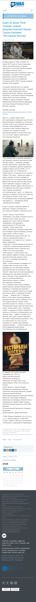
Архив (10, 456)
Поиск (18, 556)
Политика (5, 541)
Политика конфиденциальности (11, 531)
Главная (5, 456)
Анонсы (4, 550)
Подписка (11, 556)
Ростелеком (17, 440)
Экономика (13, 541)
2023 (15, 456)
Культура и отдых (8, 543)
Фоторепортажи (7, 548)
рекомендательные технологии (11, 529)
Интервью (22, 550)
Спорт (17, 543)
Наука (9, 545)
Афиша (4, 545)
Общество (21, 541)
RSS (22, 556)
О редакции (19, 560)
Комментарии (6, 552)
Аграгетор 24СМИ (9, 460)
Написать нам (19, 558)
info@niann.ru (10, 514)
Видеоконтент (13, 550)
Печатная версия (7, 558)
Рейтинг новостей (18, 552)
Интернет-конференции (22, 548)
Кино (10, 440)
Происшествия (24, 543)
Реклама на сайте (8, 560)
